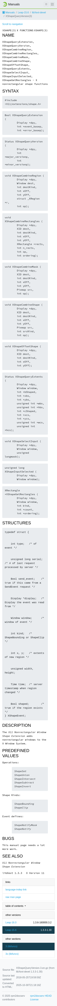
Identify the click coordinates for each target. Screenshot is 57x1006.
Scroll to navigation (12, 24)
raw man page (13, 897)
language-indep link (16, 889)
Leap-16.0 (10, 922)
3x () (12, 954)
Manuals (8, 12)
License (34, 999)
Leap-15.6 (23, 12)
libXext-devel (39, 12)
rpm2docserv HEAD (41, 996)
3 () (11, 946)
